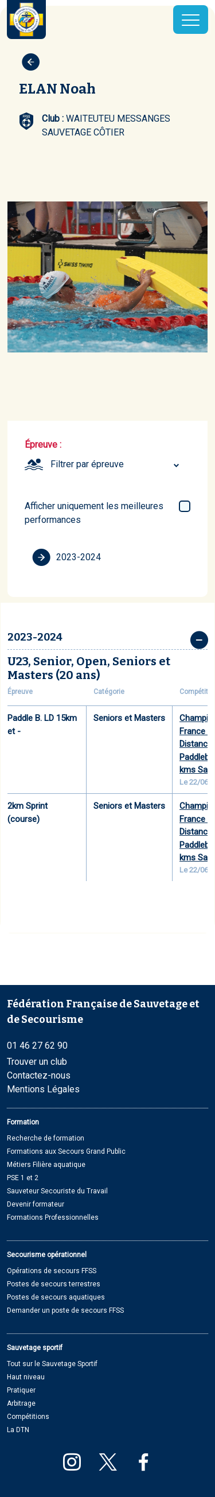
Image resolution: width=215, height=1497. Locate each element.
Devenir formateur (35, 1204)
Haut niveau (26, 1377)
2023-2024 (66, 557)
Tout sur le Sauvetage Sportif (52, 1364)
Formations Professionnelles (53, 1217)
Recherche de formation (45, 1138)
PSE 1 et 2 (22, 1178)
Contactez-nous (39, 1075)
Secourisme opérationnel (47, 1255)
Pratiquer (21, 1390)
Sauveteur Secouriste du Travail (57, 1191)
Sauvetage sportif (34, 1348)
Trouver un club (37, 1061)
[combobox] (116, 464)
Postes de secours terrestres (53, 1284)
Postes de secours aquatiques (56, 1297)
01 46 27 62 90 (37, 1045)
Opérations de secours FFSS (51, 1271)
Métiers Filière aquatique (46, 1165)
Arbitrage (21, 1403)
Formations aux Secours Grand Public (66, 1151)
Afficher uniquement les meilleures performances (94, 513)
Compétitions (28, 1417)
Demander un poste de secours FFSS (65, 1310)
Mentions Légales (43, 1089)
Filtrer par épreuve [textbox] (87, 464)
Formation (23, 1122)
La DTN (18, 1430)
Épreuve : (43, 444)
